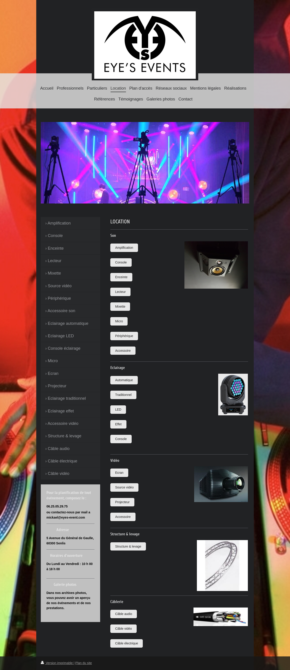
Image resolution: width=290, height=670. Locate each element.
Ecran (119, 472)
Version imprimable (57, 663)
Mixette (120, 306)
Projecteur (122, 502)
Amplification (124, 247)
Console (121, 262)
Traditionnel (123, 395)
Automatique (124, 380)
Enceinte (121, 277)
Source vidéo (124, 487)
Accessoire (122, 350)
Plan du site (83, 663)
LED (118, 409)
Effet (118, 424)
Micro (119, 321)
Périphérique (124, 336)
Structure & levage (128, 546)
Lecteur (120, 292)
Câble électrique (126, 643)
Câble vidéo (123, 628)
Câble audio (123, 614)
